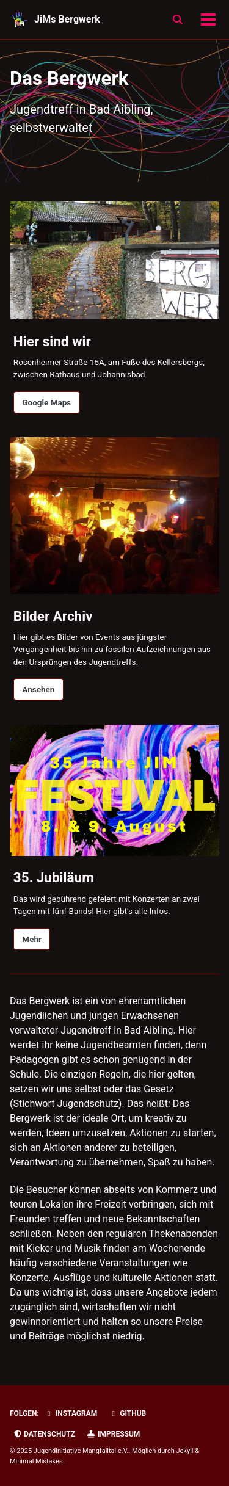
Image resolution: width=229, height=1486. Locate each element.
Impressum (113, 1434)
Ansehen (38, 689)
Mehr (32, 939)
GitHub (127, 1413)
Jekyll (184, 1451)
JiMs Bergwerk (67, 19)
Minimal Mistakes (36, 1461)
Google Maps (46, 402)
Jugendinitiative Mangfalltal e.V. (81, 1451)
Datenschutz (44, 1434)
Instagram (71, 1413)
